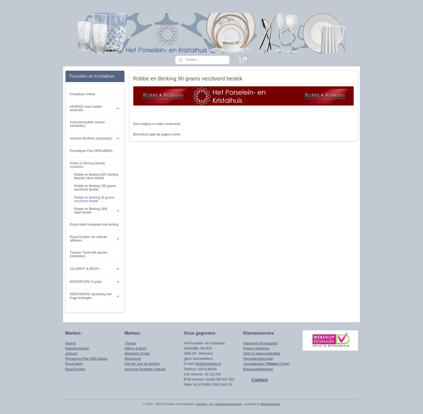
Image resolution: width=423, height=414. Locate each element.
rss (211, 404)
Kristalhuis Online (82, 94)
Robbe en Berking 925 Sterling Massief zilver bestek (96, 176)
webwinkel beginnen (228, 404)
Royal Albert (74, 364)
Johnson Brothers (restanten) (95, 138)
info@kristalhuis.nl (208, 364)
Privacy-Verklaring (256, 348)
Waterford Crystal (137, 353)
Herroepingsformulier (258, 359)
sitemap (201, 404)
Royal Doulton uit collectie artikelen (95, 238)
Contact (260, 380)
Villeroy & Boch (135, 348)
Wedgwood (133, 359)
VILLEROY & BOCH (95, 269)
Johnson (71, 353)
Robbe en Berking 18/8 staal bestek (97, 210)
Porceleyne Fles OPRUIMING (91, 151)
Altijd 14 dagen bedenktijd (261, 353)
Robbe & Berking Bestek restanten (95, 165)
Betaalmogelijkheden (258, 369)
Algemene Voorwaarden (260, 343)
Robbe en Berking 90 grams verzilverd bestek (94, 199)
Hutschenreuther (77, 348)
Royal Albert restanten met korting (94, 224)
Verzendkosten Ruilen (266, 364)
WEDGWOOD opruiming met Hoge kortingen (95, 296)
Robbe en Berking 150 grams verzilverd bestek (95, 187)
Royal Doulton (75, 369)
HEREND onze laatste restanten (95, 108)
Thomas (130, 343)
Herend (70, 343)
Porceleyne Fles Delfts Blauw (86, 359)
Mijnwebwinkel (270, 404)
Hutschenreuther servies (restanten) (87, 124)
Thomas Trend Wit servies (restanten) (88, 254)
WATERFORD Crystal (95, 282)
